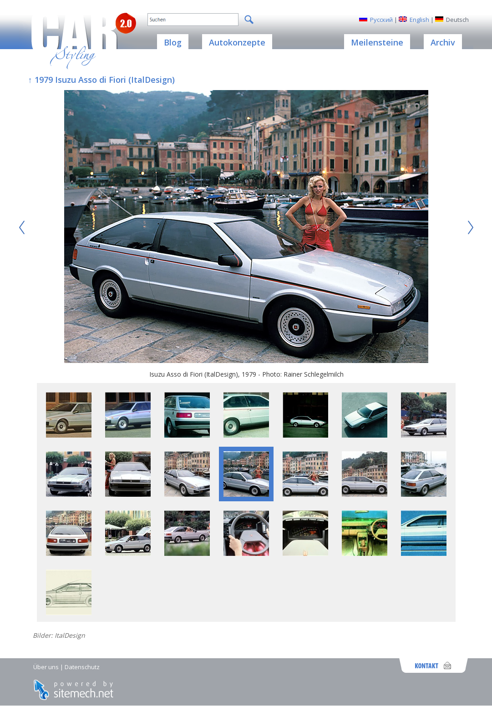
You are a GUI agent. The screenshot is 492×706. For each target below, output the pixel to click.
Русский (381, 19)
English (419, 19)
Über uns (46, 667)
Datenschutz (82, 667)
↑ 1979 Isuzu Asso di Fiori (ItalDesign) (101, 79)
